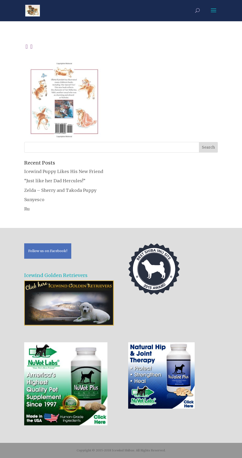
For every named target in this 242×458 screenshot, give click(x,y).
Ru (27, 208)
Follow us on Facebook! (47, 251)
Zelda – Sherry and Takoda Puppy (60, 190)
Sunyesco (34, 199)
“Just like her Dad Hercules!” (54, 180)
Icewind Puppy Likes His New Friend (63, 171)
